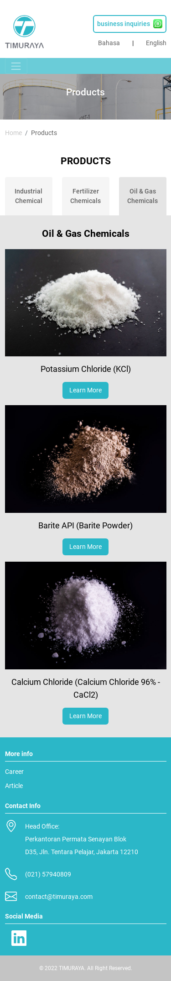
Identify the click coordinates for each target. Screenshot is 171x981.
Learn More (85, 390)
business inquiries (129, 23)
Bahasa (109, 43)
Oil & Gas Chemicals (142, 196)
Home (13, 132)
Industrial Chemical (28, 196)
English (156, 43)
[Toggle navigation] (16, 66)
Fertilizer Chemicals (85, 196)
